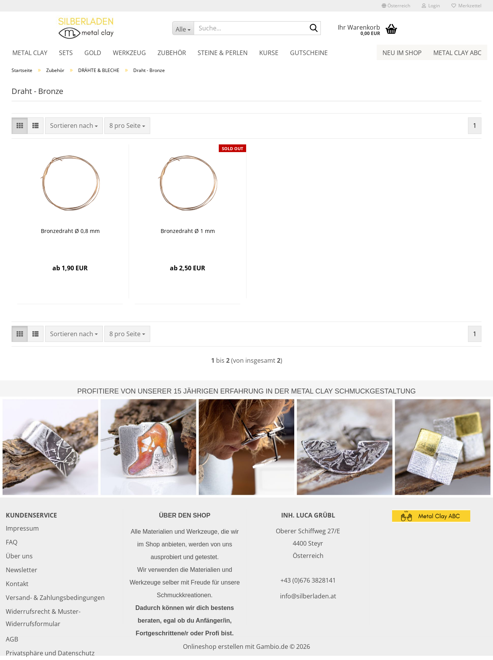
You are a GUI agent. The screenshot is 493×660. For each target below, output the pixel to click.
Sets (66, 53)
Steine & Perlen (223, 53)
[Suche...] (183, 28)
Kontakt (17, 584)
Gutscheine (309, 53)
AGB (12, 639)
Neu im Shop (402, 53)
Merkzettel (466, 5)
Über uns (19, 556)
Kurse (268, 53)
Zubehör (172, 53)
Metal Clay (29, 53)
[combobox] (74, 125)
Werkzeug (129, 53)
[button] (396, 6)
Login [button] (431, 5)
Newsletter (21, 570)
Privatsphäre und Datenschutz (50, 653)
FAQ (11, 542)
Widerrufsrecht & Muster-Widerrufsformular (43, 617)
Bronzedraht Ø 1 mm (188, 231)
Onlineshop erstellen (213, 646)
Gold (92, 53)
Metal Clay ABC (457, 53)
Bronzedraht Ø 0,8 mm (70, 231)
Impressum (22, 528)
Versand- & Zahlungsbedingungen (55, 597)
